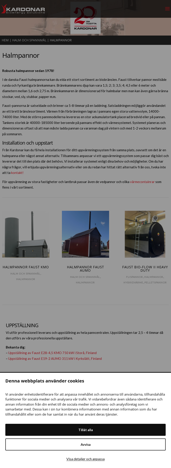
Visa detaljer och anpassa (85, 459)
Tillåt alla (85, 430)
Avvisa (86, 444)
